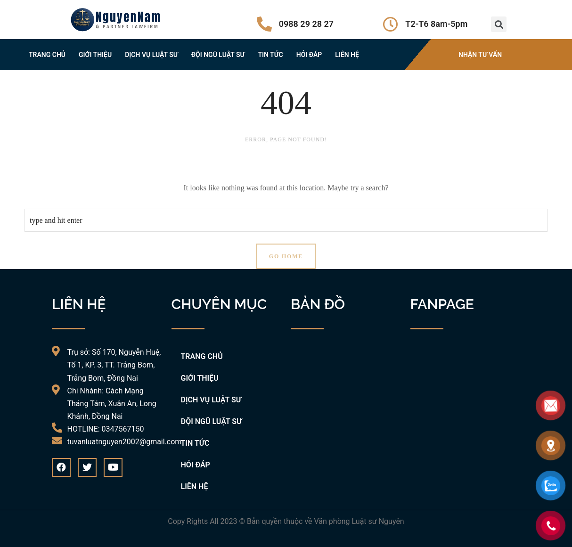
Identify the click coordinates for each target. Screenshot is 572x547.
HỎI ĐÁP (309, 54)
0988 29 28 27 (306, 24)
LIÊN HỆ (347, 54)
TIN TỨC (270, 54)
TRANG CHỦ (47, 54)
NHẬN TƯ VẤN (480, 54)
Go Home (286, 256)
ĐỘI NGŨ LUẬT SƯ (218, 54)
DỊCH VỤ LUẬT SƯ (151, 54)
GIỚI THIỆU (95, 54)
